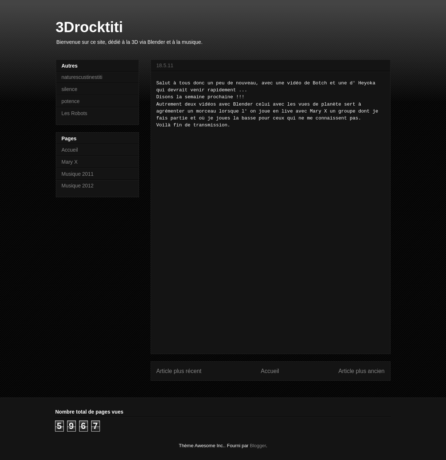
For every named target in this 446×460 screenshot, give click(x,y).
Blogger (258, 445)
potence (71, 101)
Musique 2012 (78, 186)
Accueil (270, 371)
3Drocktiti (89, 27)
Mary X (70, 162)
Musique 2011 (78, 174)
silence (70, 89)
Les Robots (75, 113)
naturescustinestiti (82, 77)
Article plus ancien (361, 371)
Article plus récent (179, 371)
